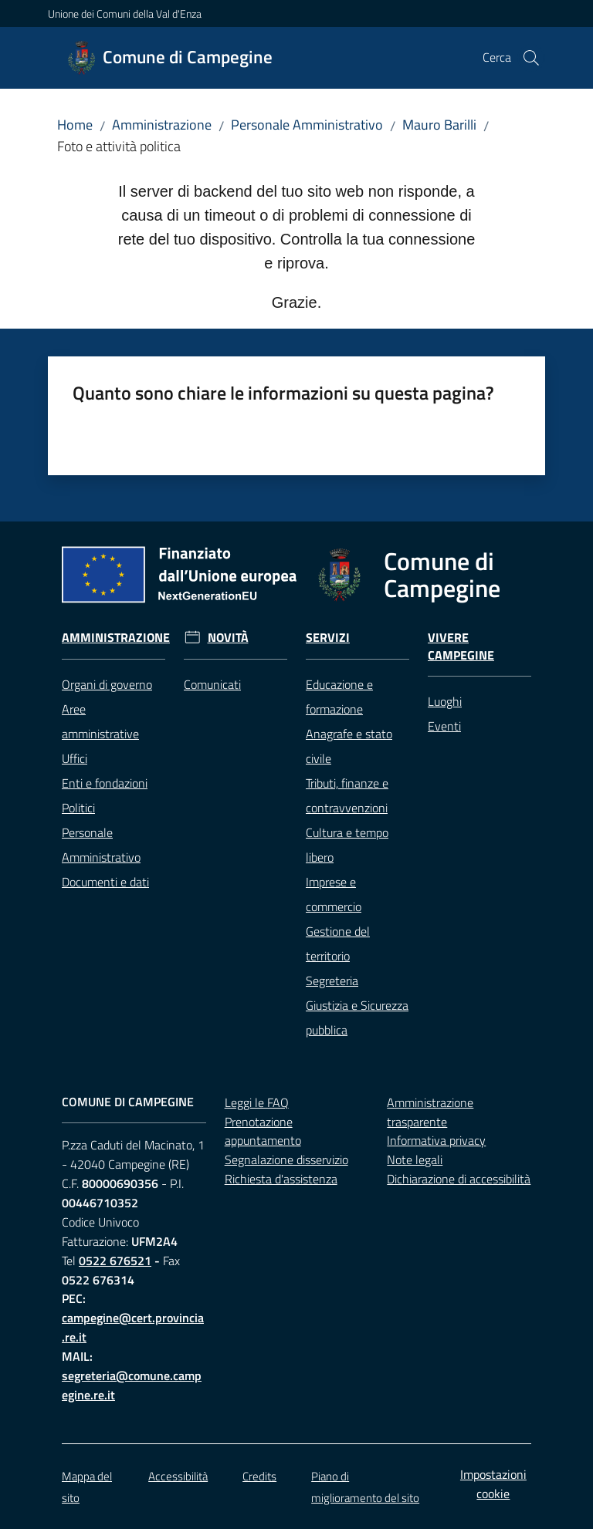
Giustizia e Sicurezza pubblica (357, 1017)
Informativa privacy (436, 1140)
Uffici (74, 758)
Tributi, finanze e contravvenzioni (347, 795)
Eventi (444, 726)
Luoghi (445, 701)
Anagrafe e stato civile (349, 746)
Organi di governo (107, 684)
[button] (531, 58)
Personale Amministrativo (307, 124)
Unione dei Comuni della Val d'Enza (125, 13)
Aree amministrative (100, 721)
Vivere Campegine (461, 646)
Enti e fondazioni (104, 783)
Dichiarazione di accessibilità (458, 1179)
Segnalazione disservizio (286, 1159)
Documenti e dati (105, 882)
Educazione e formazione (339, 696)
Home (75, 124)
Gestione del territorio (338, 943)
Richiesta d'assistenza (281, 1179)
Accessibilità (178, 1476)
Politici (78, 807)
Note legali (414, 1159)
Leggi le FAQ (257, 1102)
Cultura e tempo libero (347, 844)
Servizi (328, 637)
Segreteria (332, 980)
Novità (228, 637)
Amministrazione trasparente (430, 1112)
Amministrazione (162, 124)
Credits (259, 1476)
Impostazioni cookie (493, 1484)
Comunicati (212, 684)
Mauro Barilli (439, 124)
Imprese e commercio (333, 894)
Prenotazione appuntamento (263, 1131)
